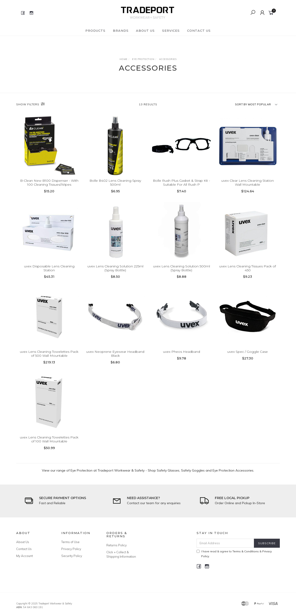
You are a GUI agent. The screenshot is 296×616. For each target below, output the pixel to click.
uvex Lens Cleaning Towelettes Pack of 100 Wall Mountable (49, 443)
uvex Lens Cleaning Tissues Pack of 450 (247, 272)
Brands (121, 30)
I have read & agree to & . (234, 554)
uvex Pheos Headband (181, 356)
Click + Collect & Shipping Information (121, 554)
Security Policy (71, 556)
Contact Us (199, 30)
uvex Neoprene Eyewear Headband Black (115, 358)
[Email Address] (225, 543)
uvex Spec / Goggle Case (247, 356)
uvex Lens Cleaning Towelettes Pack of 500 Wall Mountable (49, 358)
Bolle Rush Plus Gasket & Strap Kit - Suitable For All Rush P (181, 183)
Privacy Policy (71, 549)
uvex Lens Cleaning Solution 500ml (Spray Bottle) (181, 272)
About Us (145, 30)
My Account (24, 556)
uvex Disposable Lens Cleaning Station (49, 272)
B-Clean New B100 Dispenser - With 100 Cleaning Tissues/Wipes (49, 183)
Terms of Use (70, 542)
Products (95, 30)
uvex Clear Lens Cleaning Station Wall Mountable (247, 183)
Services (171, 30)
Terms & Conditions (245, 551)
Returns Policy (116, 545)
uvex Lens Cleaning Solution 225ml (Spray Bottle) (115, 272)
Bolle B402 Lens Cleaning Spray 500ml (115, 183)
